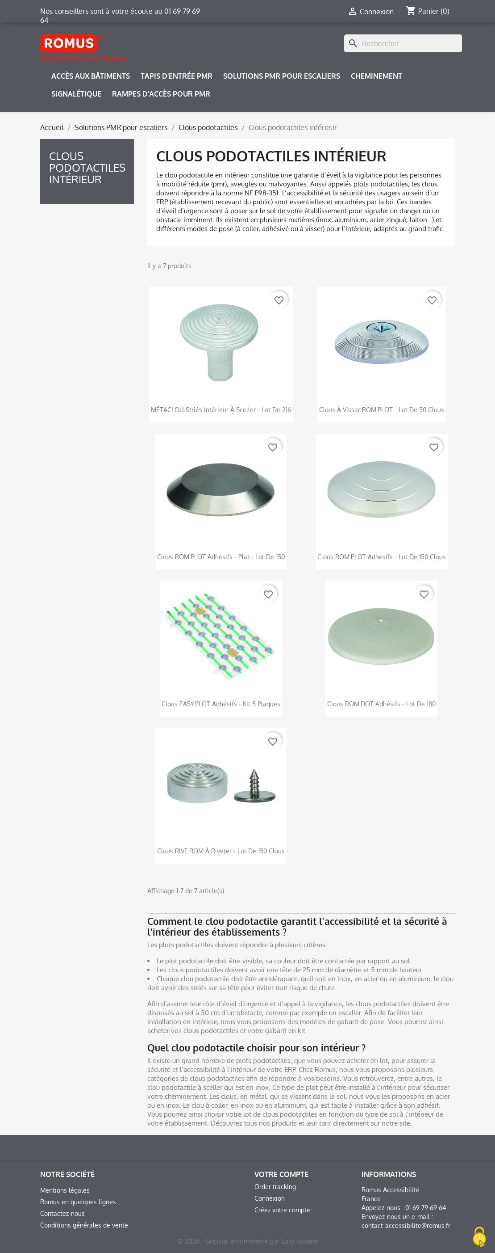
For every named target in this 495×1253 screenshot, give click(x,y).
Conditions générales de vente (84, 1225)
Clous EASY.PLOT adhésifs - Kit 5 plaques (221, 704)
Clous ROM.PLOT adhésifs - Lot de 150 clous (381, 557)
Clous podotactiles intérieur (87, 167)
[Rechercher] (403, 43)
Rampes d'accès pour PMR (161, 93)
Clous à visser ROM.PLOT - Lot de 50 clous (381, 409)
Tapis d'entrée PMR (176, 76)
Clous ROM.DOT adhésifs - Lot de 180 (381, 704)
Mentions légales (65, 1190)
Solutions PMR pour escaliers (281, 76)
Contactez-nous (62, 1213)
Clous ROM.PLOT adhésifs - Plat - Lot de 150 (221, 557)
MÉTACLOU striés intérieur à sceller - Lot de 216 (221, 409)
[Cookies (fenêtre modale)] (479, 1237)
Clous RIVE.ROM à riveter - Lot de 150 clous (221, 851)
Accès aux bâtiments (90, 76)
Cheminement (376, 76)
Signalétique (76, 93)
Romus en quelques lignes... (80, 1202)
